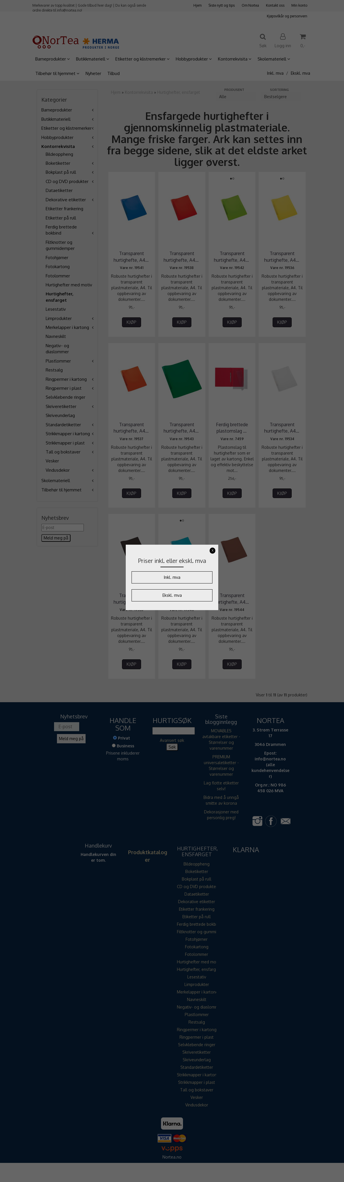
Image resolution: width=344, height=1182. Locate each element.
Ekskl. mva (172, 595)
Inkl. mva (172, 577)
